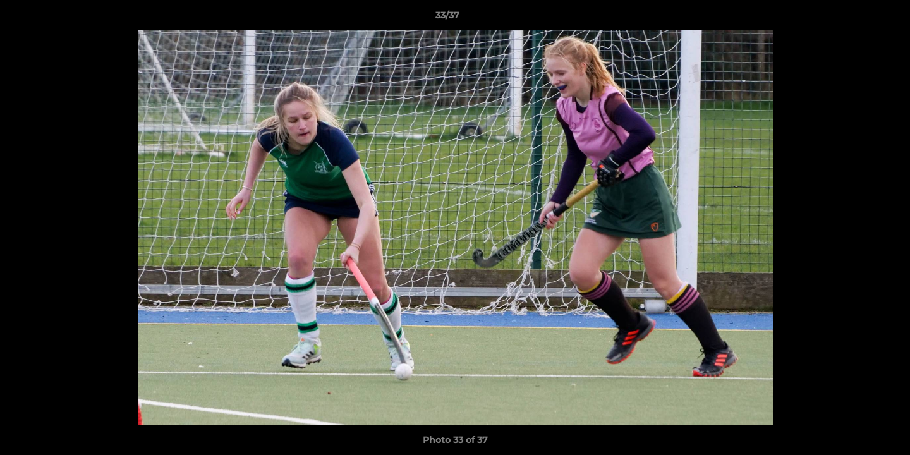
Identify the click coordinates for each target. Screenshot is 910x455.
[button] (856, 18)
